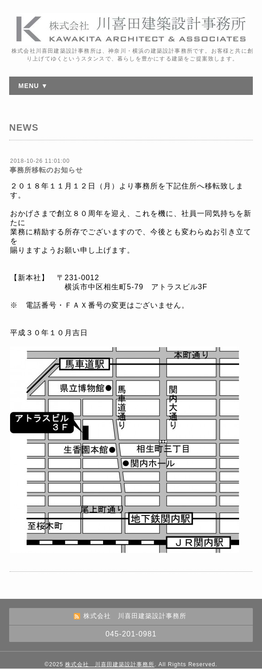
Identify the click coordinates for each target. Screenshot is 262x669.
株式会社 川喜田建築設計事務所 (109, 664)
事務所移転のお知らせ (46, 170)
